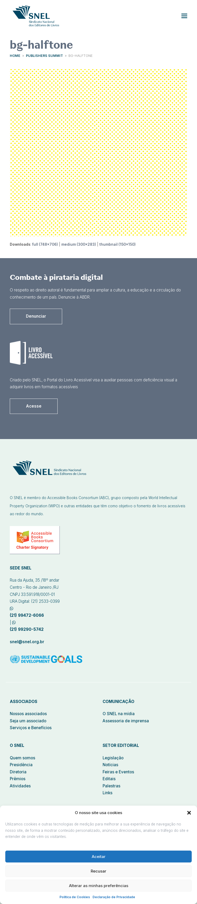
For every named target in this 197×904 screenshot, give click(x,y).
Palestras (111, 785)
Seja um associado (28, 720)
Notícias (110, 764)
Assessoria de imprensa (126, 720)
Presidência (21, 764)
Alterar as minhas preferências (98, 885)
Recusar (98, 871)
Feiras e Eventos (118, 771)
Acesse (34, 406)
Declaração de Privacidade (114, 897)
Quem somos (22, 757)
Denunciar (36, 316)
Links (107, 792)
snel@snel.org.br (27, 641)
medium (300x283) (78, 244)
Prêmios (17, 778)
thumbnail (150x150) (117, 244)
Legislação (113, 757)
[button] (189, 812)
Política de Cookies (74, 897)
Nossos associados (28, 713)
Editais (109, 778)
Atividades (20, 785)
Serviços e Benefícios (31, 727)
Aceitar (99, 856)
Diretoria (18, 771)
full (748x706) (45, 244)
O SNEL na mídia (119, 713)
